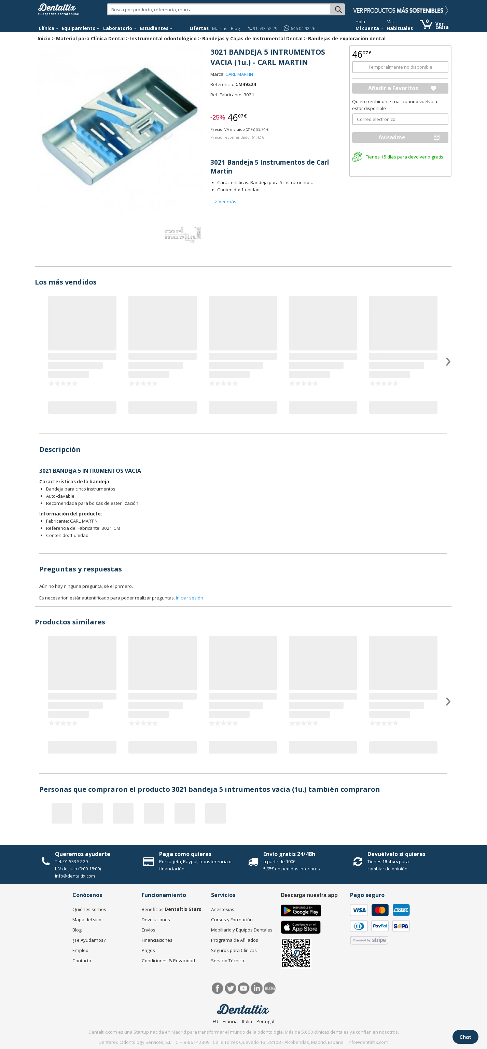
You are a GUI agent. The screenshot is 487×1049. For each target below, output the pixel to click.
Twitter (231, 988)
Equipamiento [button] (81, 28)
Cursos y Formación (232, 919)
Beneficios (171, 909)
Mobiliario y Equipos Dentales (242, 930)
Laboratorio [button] (119, 28)
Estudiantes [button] (156, 28)
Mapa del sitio (86, 919)
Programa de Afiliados (234, 940)
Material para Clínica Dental (90, 38)
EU (215, 1021)
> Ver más (225, 201)
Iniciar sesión (189, 598)
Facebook (218, 988)
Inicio (44, 38)
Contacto (81, 960)
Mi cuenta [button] (369, 28)
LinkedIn (257, 988)
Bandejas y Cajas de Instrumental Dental (252, 38)
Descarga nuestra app (309, 895)
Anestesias (222, 909)
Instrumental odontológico (163, 38)
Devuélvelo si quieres (396, 854)
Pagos (148, 950)
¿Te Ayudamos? (89, 940)
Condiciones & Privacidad (168, 960)
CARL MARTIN (239, 74)
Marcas (219, 28)
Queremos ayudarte (82, 854)
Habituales (400, 28)
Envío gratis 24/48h (289, 854)
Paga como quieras (185, 854)
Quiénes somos (89, 909)
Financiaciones (157, 940)
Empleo (80, 950)
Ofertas (199, 28)
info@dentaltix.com (75, 876)
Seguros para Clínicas (234, 950)
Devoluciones (156, 919)
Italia (247, 1021)
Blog (235, 28)
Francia (230, 1021)
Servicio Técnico (227, 960)
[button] (48, 28)
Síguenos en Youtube (244, 988)
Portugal (265, 1021)
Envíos (148, 930)
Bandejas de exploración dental (347, 38)
